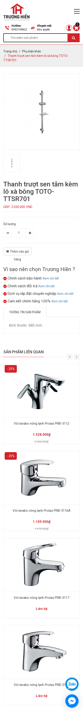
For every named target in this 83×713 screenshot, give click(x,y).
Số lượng (9, 224)
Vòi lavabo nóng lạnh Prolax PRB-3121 (41, 685)
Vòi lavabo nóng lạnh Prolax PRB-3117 (41, 598)
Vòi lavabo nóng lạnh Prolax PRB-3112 (41, 423)
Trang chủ (10, 51)
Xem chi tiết (50, 278)
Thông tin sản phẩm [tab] (25, 312)
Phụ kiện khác (31, 51)
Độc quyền (43, 29)
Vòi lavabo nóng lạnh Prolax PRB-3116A (41, 511)
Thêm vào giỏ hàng (17, 252)
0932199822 (19, 29)
